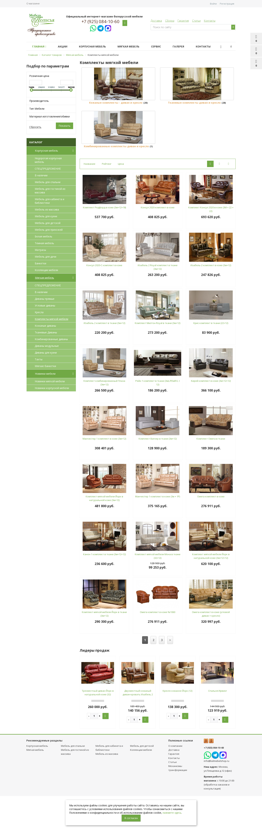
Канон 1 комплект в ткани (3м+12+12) (104, 586)
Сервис (163, 46)
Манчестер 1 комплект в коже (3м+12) (104, 470)
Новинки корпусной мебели (52, 388)
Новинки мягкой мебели (50, 381)
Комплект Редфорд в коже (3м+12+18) (104, 239)
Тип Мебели (36, 108)
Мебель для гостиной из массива (50, 190)
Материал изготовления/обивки (49, 116)
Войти (213, 3)
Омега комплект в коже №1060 (157, 644)
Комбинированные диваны (51, 339)
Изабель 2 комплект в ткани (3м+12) (104, 355)
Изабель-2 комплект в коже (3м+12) (210, 297)
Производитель (39, 101)
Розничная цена (39, 76)
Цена (121, 196)
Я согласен (131, 818)
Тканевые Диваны (46, 332)
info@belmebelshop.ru (216, 793)
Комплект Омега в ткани (210, 470)
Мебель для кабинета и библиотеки (49, 201)
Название (89, 196)
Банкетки (40, 263)
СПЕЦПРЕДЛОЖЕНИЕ (48, 168)
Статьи (196, 20)
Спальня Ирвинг (217, 723)
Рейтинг (106, 196)
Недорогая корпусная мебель (48, 160)
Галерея (186, 46)
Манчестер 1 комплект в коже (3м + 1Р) (157, 528)
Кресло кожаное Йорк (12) (177, 723)
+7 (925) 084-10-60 (101, 21)
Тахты (38, 359)
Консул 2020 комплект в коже (157, 239)
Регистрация (227, 3)
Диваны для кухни (46, 352)
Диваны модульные (47, 346)
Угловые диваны (45, 305)
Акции (65, 46)
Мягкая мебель (133, 46)
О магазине (33, 3)
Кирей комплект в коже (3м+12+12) (211, 413)
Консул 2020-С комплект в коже (104, 297)
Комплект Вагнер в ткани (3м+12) (158, 470)
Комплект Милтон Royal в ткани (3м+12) (157, 355)
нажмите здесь (172, 812)
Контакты (209, 20)
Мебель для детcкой (47, 223)
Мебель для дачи (45, 256)
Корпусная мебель (96, 46)
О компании (175, 778)
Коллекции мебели (46, 270)
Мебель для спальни (47, 182)
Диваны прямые (44, 298)
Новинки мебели (55, 374)
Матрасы (40, 250)
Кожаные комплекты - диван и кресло (115, 119)
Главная (40, 46)
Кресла (39, 312)
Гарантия (183, 20)
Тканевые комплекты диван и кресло (194, 119)
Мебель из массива (47, 209)
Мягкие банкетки (45, 366)
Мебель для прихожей (49, 229)
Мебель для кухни (46, 216)
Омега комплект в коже (211, 528)
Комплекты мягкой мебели (51, 319)
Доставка (156, 20)
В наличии (41, 175)
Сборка (169, 20)
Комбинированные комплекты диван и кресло (116, 178)
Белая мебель (43, 236)
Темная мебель (44, 243)
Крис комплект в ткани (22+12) (210, 355)
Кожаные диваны (45, 325)
